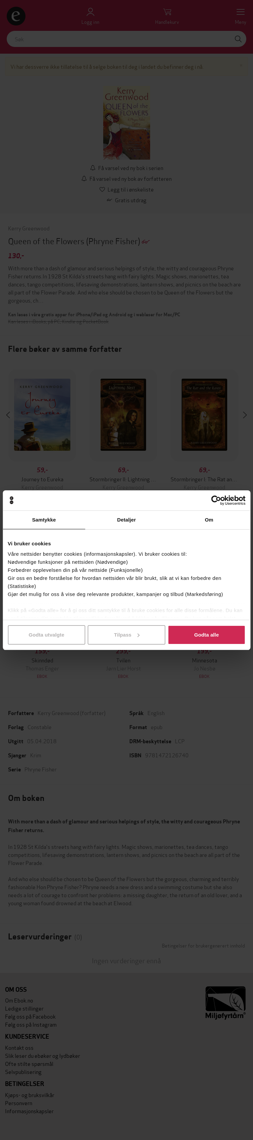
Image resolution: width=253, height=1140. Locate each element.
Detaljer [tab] (126, 520)
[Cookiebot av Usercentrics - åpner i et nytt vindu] (216, 500)
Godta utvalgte (46, 635)
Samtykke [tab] (44, 520)
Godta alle (206, 635)
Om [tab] (209, 520)
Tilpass (126, 635)
